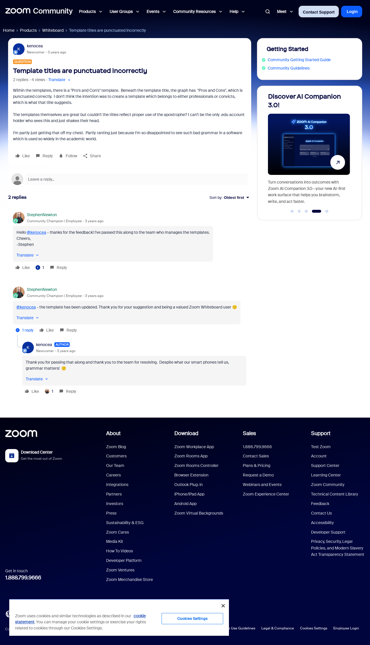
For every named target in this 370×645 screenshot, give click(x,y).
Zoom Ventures (120, 570)
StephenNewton (42, 214)
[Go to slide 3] (306, 211)
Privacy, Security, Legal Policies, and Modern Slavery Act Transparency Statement (337, 548)
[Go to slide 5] (327, 211)
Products (28, 30)
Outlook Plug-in (188, 484)
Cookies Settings (313, 628)
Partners (114, 494)
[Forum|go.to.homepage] (39, 11)
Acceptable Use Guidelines (233, 628)
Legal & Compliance (277, 628)
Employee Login (346, 628)
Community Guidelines (289, 68)
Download (186, 433)
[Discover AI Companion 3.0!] (309, 150)
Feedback (320, 503)
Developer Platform (124, 560)
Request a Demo (258, 475)
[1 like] (40, 267)
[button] (60, 80)
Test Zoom (321, 446)
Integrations (117, 484)
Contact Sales (256, 456)
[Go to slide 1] (292, 211)
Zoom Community (328, 484)
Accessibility (322, 522)
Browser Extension (191, 475)
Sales (249, 433)
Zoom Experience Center (266, 494)
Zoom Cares (117, 532)
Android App (185, 503)
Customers (116, 456)
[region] (119, 617)
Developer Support (328, 532)
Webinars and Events (262, 484)
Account (319, 456)
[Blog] (9, 613)
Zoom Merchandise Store (129, 579)
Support (320, 433)
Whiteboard (53, 30)
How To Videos (119, 551)
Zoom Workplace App (194, 446)
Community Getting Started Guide (299, 59)
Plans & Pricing (256, 465)
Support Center (325, 465)
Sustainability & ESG (125, 522)
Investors (114, 503)
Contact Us (321, 513)
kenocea (35, 45)
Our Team (115, 465)
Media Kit (114, 541)
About (113, 433)
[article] (129, 242)
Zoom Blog (116, 446)
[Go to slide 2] (299, 211)
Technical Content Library (334, 494)
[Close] (223, 605)
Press (111, 513)
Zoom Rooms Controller (196, 465)
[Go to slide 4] (316, 211)
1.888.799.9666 (23, 577)
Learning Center (326, 475)
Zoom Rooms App (191, 456)
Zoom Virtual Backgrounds (198, 513)
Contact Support (319, 12)
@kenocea (36, 232)
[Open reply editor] (129, 179)
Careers (113, 475)
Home (8, 30)
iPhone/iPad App (189, 494)
